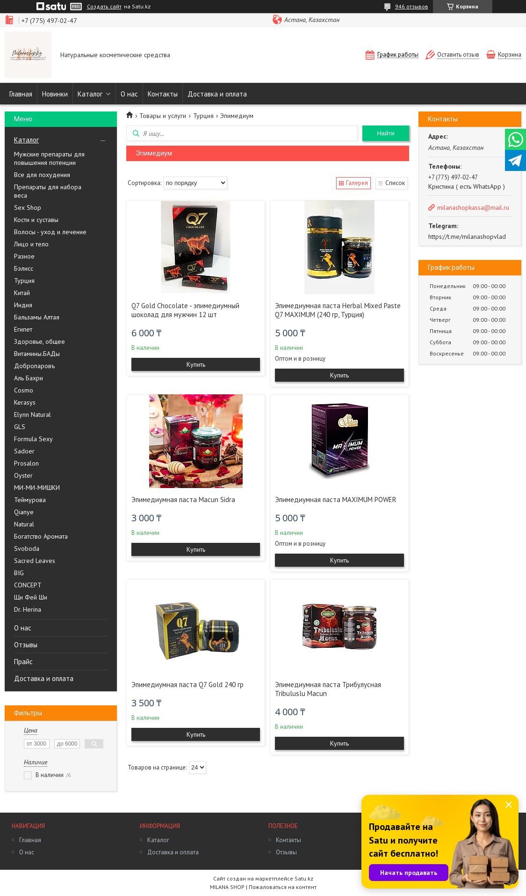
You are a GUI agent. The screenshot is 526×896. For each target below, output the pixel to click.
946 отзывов (411, 6)
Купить (196, 364)
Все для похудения (42, 174)
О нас (129, 93)
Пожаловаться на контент (283, 886)
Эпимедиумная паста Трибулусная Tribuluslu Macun (328, 689)
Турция (24, 280)
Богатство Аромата (41, 536)
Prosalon (26, 463)
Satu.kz (304, 878)
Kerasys (25, 402)
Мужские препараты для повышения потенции (49, 158)
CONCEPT (28, 585)
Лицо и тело (31, 244)
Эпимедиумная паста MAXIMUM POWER (335, 499)
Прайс (23, 661)
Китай (22, 293)
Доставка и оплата (217, 93)
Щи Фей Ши (30, 597)
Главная (20, 93)
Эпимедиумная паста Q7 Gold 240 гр (187, 684)
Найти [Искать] (386, 133)
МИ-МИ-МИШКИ (37, 487)
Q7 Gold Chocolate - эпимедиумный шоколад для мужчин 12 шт (185, 310)
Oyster (23, 475)
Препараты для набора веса (47, 191)
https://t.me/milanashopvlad (467, 236)
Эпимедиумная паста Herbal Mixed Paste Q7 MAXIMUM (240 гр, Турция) (338, 310)
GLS (19, 426)
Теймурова (30, 500)
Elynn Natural (32, 414)
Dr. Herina (27, 609)
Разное (24, 256)
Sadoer (24, 451)
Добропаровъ (34, 366)
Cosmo (23, 390)
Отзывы (25, 644)
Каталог (90, 93)
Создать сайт (104, 6)
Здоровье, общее (39, 341)
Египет (23, 329)
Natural (24, 524)
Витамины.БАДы (37, 353)
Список (395, 183)
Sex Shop (27, 207)
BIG (19, 573)
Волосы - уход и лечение (50, 232)
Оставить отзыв (458, 55)
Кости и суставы (36, 219)
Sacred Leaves (34, 560)
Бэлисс (23, 268)
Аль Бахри (28, 378)
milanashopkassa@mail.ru (473, 207)
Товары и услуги (162, 115)
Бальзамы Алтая (36, 317)
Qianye (24, 512)
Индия (23, 305)
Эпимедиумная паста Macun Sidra (183, 499)
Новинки (55, 93)
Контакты (163, 93)
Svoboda (26, 548)
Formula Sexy (33, 439)
